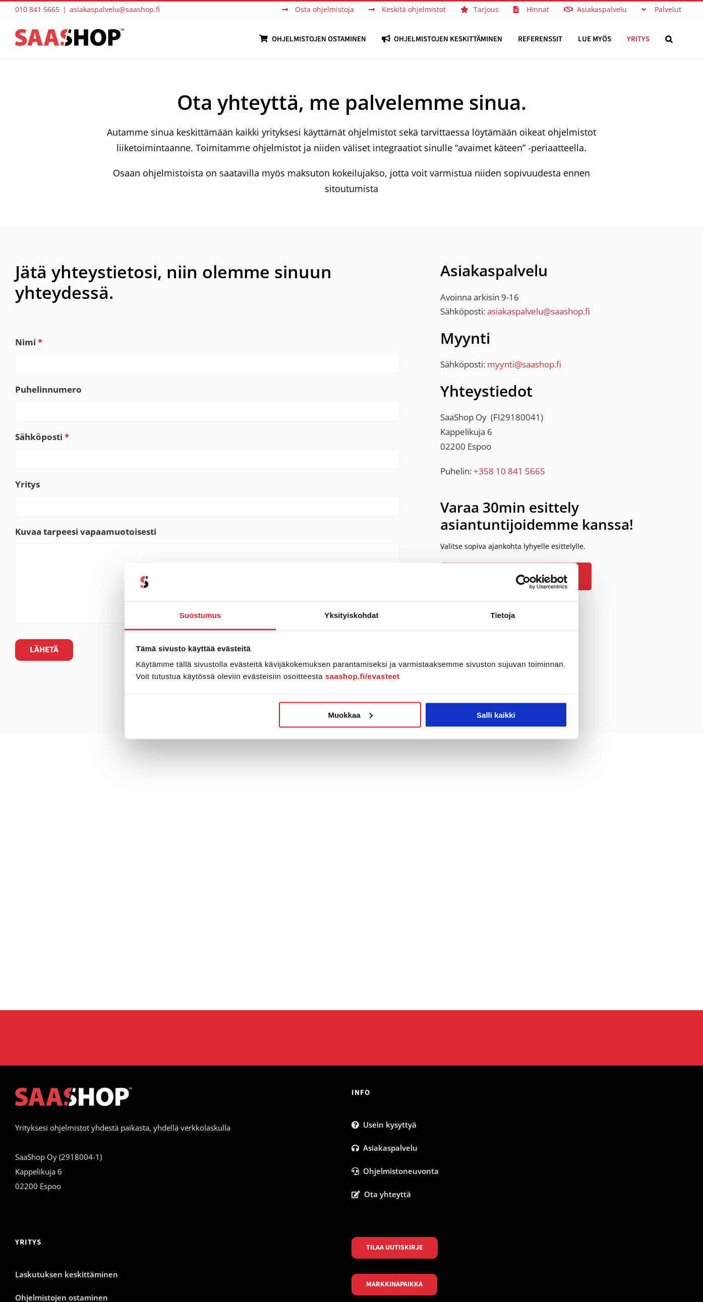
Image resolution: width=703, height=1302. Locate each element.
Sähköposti (42, 437)
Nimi (28, 342)
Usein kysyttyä (384, 1125)
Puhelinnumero (48, 389)
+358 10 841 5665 (509, 471)
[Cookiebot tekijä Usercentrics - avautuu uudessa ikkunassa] (523, 582)
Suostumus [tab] (200, 615)
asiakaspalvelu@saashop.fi (115, 9)
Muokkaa (350, 714)
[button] (668, 38)
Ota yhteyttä (381, 1194)
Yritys (27, 484)
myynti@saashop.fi (524, 364)
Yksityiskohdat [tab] (351, 615)
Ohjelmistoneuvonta (395, 1171)
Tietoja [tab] (503, 615)
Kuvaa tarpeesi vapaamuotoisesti (85, 531)
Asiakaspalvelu (385, 1148)
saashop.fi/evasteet (362, 676)
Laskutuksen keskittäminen (66, 1274)
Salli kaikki (496, 714)
